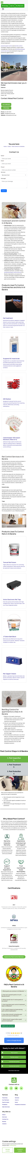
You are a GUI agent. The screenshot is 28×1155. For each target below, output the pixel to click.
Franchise (4, 1098)
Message (3, 178)
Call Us (12, 6)
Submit (4, 191)
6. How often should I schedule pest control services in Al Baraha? (12, 1015)
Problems (4, 1104)
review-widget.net (15, 1035)
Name (2, 155)
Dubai (9, 146)
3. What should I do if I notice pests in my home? (12, 1000)
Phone (3, 167)
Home (5, 146)
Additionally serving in (8, 1026)
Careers (4, 1124)
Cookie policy (13, 1145)
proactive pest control (6, 46)
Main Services (6, 1107)
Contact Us (5, 1119)
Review (4, 1121)
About (4, 1114)
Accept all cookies (20, 1150)
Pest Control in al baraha (18, 146)
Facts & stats (5, 1102)
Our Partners (5, 1100)
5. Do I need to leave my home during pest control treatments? (12, 1010)
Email (2, 161)
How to (17, 1100)
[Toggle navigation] (3, 9)
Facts (16, 1102)
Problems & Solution (20, 1104)
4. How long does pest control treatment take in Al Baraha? (13, 1005)
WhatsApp (5, 6)
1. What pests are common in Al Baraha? (13, 991)
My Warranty (20, 6)
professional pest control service (12, 272)
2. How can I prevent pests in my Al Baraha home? (11, 995)
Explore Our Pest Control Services (14, 957)
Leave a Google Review (14, 1040)
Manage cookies (8, 1150)
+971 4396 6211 (6, 104)
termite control (18, 46)
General (17, 1098)
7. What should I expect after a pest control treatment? (12, 1020)
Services (3, 172)
